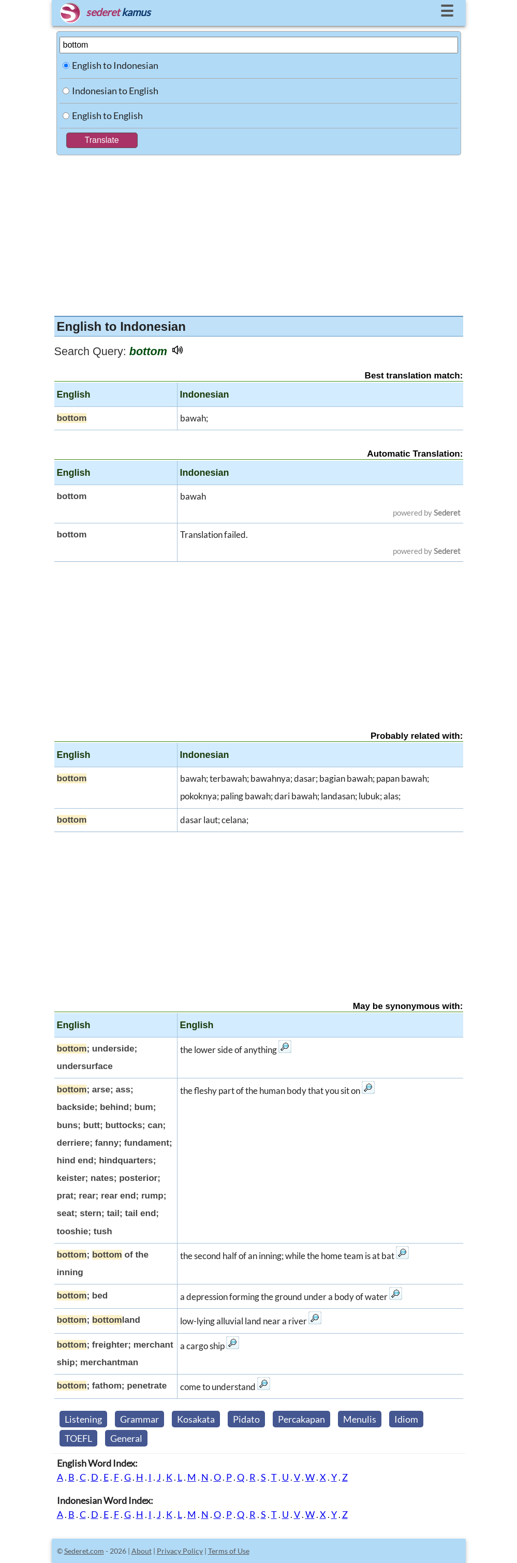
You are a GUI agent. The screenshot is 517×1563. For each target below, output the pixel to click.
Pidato (246, 1419)
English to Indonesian (115, 65)
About (141, 1550)
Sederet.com (84, 1550)
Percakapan (301, 1419)
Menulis (359, 1419)
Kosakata (196, 1419)
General (126, 1438)
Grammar (139, 1419)
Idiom (406, 1419)
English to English (107, 115)
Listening (83, 1419)
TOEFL (78, 1438)
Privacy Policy (180, 1550)
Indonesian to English (115, 90)
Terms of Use (228, 1550)
